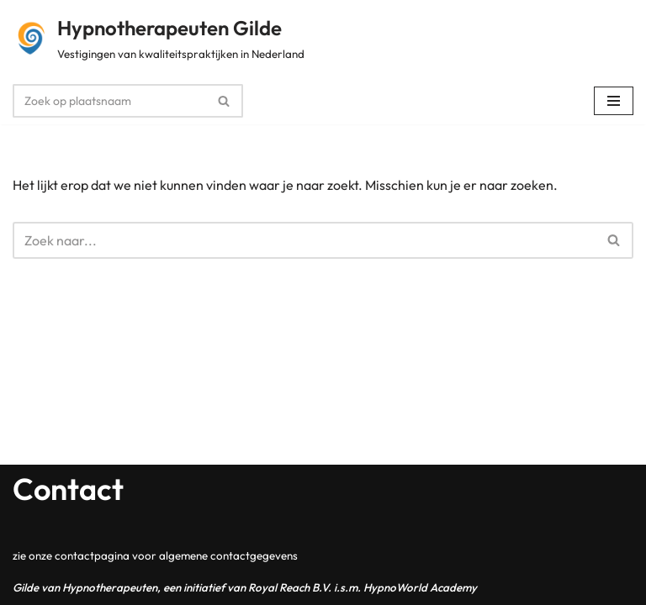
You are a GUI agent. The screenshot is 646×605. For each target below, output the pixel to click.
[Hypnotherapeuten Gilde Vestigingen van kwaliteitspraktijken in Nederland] (158, 39)
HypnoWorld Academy (420, 587)
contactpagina (92, 555)
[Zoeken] (109, 101)
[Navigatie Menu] (613, 101)
